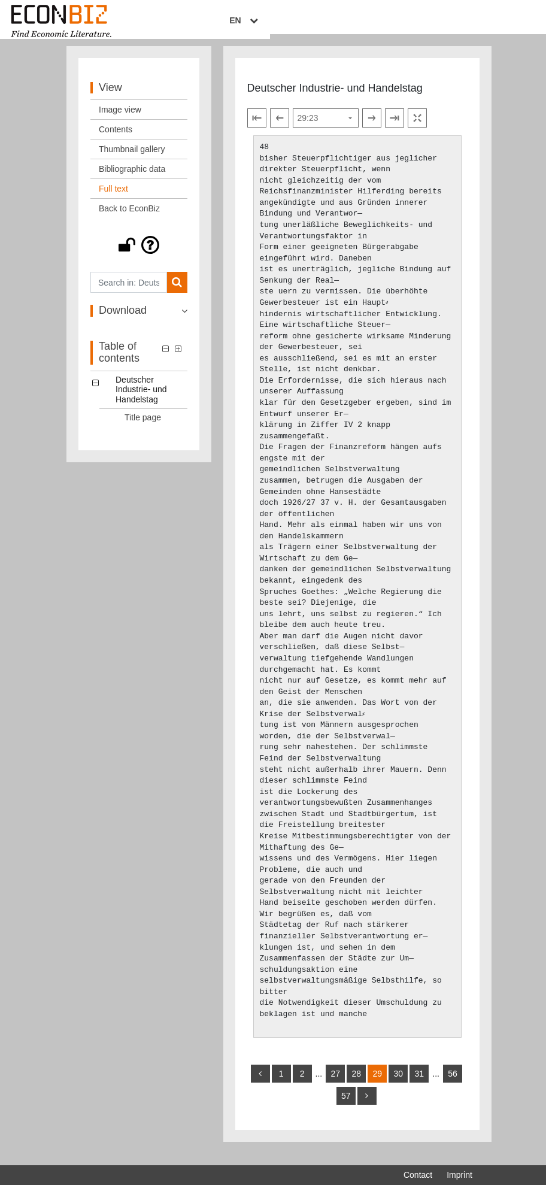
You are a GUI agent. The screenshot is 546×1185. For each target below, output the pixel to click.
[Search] (177, 294)
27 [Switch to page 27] (335, 1085)
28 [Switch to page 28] (356, 1085)
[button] (138, 256)
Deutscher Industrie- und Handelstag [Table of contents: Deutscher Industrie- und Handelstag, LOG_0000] (141, 401)
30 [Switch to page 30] (398, 1085)
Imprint (459, 1175)
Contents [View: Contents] (115, 141)
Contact (418, 1175)
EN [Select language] (464, 22)
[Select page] (325, 129)
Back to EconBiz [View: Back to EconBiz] (129, 220)
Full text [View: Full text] (113, 200)
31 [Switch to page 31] (419, 1085)
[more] (367, 1107)
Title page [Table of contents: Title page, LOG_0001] (143, 429)
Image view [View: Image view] (120, 121)
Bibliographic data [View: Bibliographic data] (132, 180)
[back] (260, 1085)
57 (346, 1107)
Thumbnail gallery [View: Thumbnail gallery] (132, 160)
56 (452, 1085)
